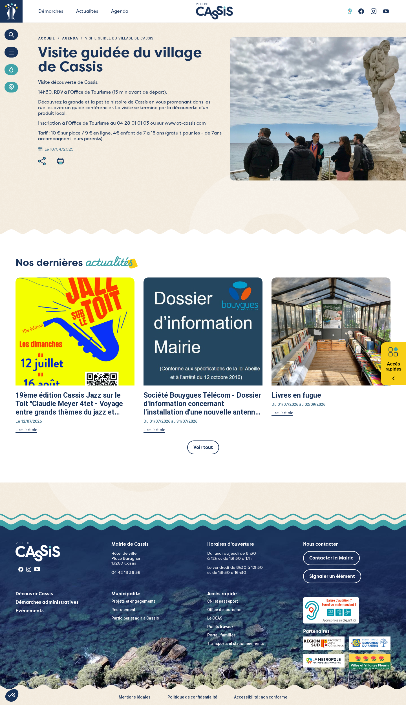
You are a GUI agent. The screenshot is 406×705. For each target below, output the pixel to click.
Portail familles (221, 635)
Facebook (361, 11)
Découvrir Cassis (34, 594)
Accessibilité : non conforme (260, 697)
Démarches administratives (47, 602)
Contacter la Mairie (331, 558)
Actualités (87, 11)
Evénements (30, 611)
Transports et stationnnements (235, 643)
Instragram (373, 11)
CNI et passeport (222, 601)
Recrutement (123, 609)
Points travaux (220, 626)
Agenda (119, 11)
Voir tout (203, 447)
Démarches (50, 11)
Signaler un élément (332, 576)
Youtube (385, 11)
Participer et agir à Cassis (135, 618)
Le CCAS (214, 618)
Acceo (350, 11)
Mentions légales (135, 697)
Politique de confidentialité (192, 697)
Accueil (46, 38)
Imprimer (60, 161)
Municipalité (125, 594)
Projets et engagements (133, 601)
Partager (42, 161)
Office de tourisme (224, 609)
